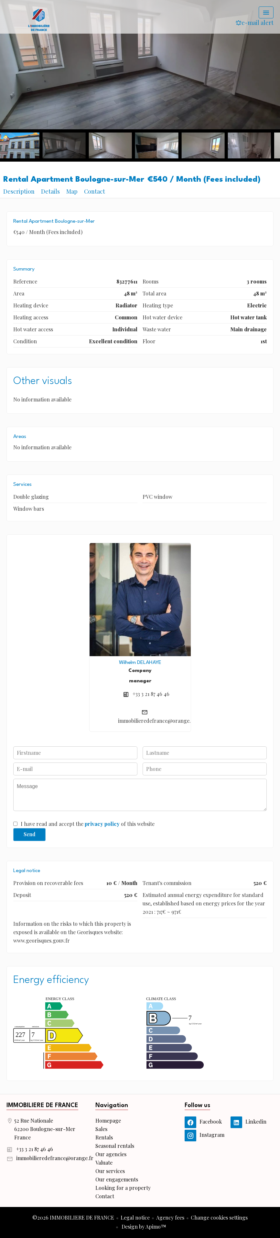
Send (30, 834)
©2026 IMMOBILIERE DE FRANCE (73, 1217)
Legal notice (135, 1217)
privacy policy (102, 823)
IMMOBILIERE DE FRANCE (42, 1105)
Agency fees (170, 1217)
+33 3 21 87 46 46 (151, 693)
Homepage (38, 19)
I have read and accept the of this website (88, 823)
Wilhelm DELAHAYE (140, 662)
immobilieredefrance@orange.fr (156, 720)
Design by (143, 1226)
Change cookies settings (219, 1217)
